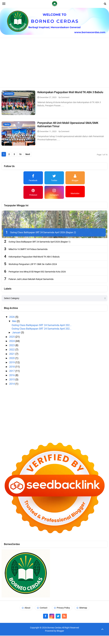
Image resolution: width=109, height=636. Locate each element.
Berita (7, 124)
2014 (12, 384)
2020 (12, 358)
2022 (12, 350)
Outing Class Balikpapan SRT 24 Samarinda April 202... (41, 325)
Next (31, 154)
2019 (12, 363)
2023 (12, 345)
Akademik (9, 94)
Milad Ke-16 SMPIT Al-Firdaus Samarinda (28, 249)
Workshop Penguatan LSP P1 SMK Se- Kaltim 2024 (33, 264)
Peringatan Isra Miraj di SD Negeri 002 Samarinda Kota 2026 (37, 272)
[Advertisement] (56, 62)
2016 (12, 375)
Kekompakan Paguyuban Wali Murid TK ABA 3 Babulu (70, 92)
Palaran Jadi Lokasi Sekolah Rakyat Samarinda (31, 279)
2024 (12, 341)
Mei (14, 321)
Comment (65, 97)
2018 (12, 367)
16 (22, 154)
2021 (12, 354)
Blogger (60, 631)
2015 (12, 380)
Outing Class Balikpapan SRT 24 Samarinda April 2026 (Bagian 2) (43, 232)
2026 (12, 317)
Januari (16, 333)
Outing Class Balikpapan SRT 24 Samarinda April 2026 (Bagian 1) (39, 242)
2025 (12, 337)
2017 (12, 371)
